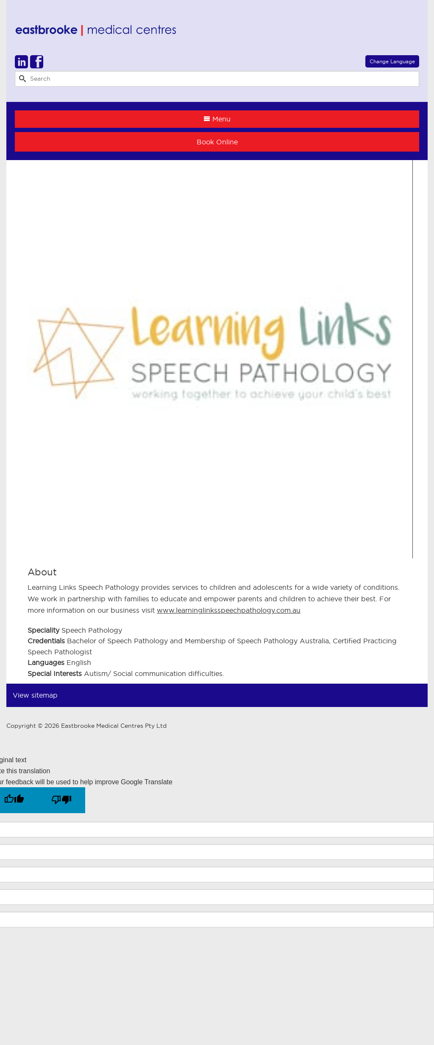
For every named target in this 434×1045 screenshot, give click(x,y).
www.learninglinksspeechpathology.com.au (228, 610)
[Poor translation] (61, 800)
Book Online (217, 142)
